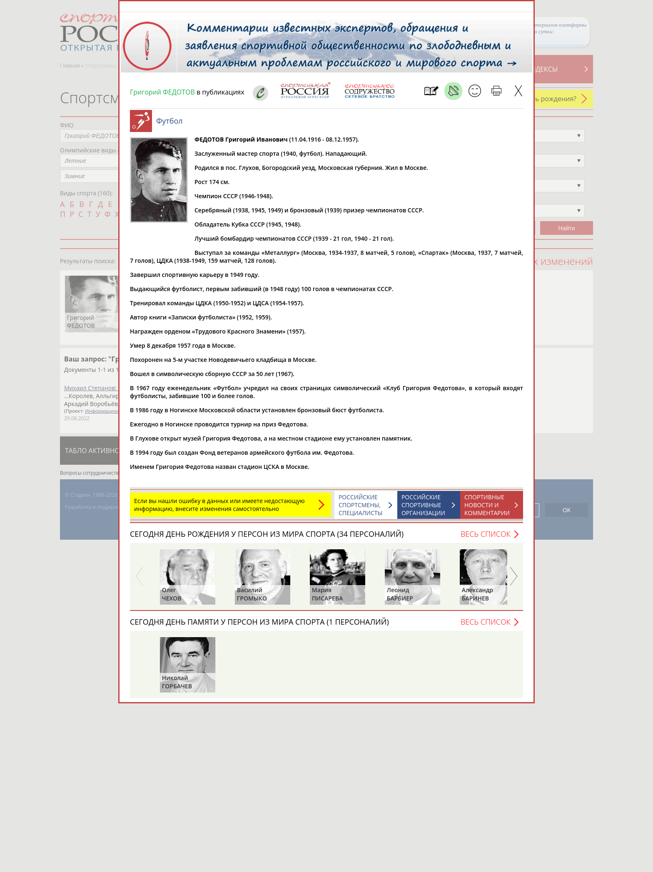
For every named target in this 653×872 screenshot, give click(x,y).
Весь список (486, 538)
